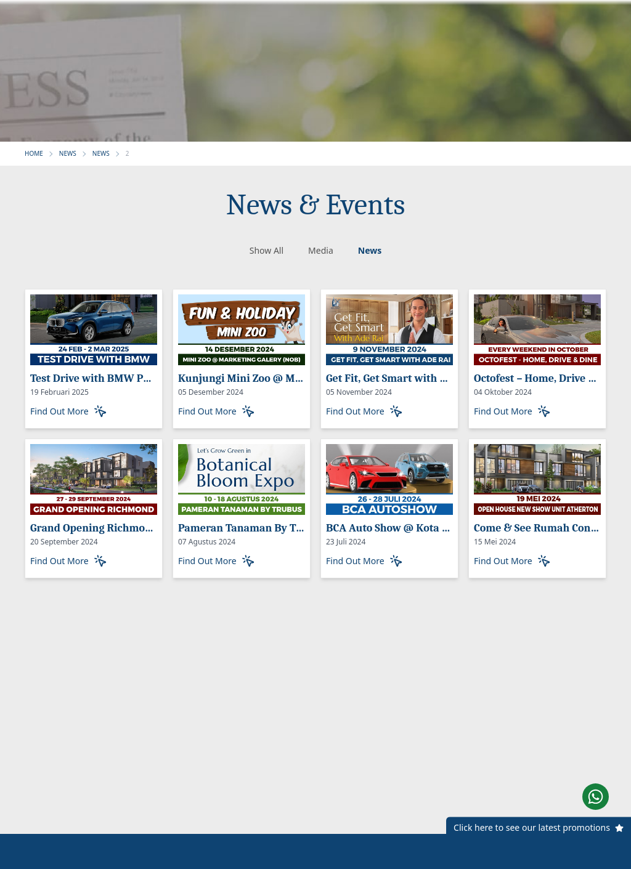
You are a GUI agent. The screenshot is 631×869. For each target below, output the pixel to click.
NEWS (67, 153)
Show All (266, 250)
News (369, 250)
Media (320, 250)
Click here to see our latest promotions (532, 828)
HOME (34, 153)
